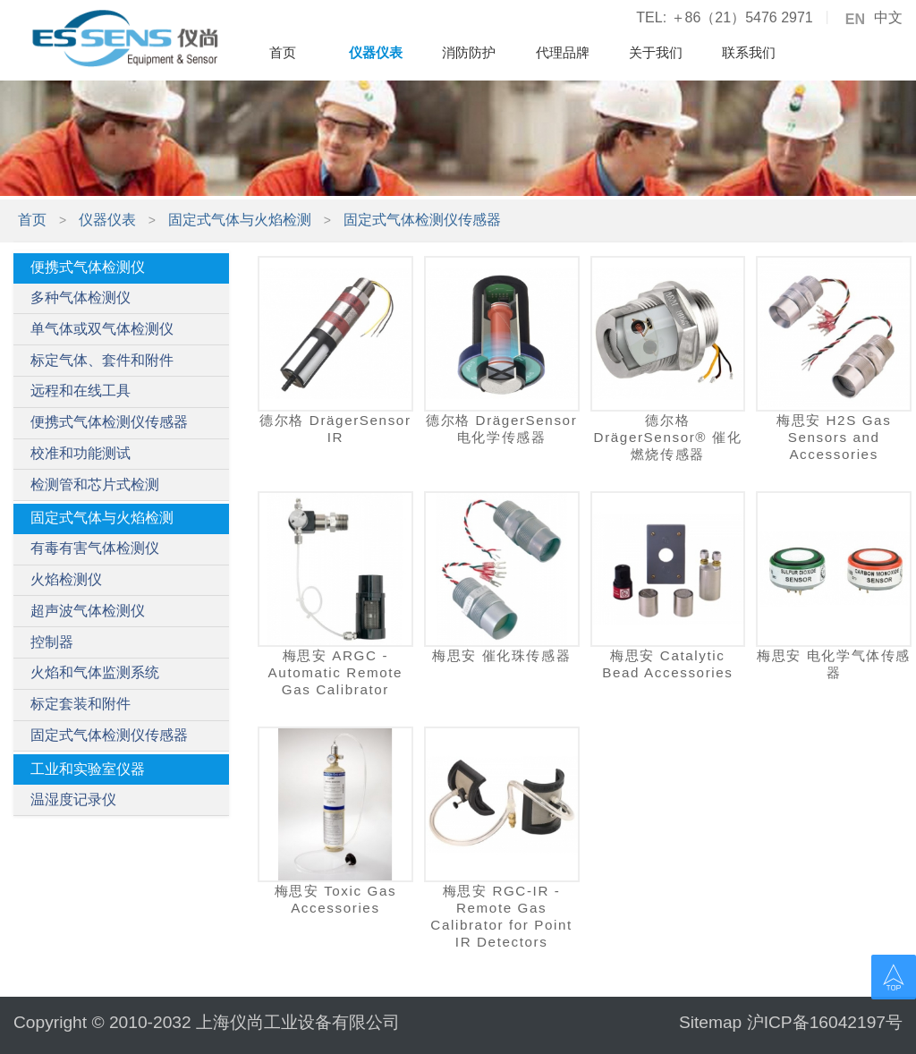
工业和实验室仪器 (87, 769)
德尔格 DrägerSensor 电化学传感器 (501, 428)
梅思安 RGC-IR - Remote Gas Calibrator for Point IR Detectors (501, 916)
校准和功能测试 (80, 453)
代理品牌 (562, 52)
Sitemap (710, 1022)
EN (855, 20)
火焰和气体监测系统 (94, 672)
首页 (282, 52)
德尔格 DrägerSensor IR (335, 428)
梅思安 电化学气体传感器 (834, 664)
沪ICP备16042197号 (825, 1022)
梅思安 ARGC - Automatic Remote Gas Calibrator (335, 672)
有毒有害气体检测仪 (94, 548)
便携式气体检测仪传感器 (109, 421)
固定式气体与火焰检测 (239, 219)
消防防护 (469, 52)
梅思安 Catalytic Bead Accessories (667, 664)
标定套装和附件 (80, 703)
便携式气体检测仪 (87, 267)
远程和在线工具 (80, 390)
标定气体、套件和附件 (102, 360)
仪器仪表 (376, 52)
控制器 (51, 642)
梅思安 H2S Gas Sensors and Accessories (833, 437)
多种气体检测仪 (80, 297)
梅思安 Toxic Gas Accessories (336, 899)
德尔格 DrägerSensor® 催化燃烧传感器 (668, 437)
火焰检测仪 (66, 579)
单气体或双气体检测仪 (102, 328)
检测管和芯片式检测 (94, 484)
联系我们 (749, 52)
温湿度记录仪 (73, 799)
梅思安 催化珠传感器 (501, 655)
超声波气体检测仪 (87, 610)
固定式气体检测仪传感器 (422, 219)
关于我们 (656, 52)
